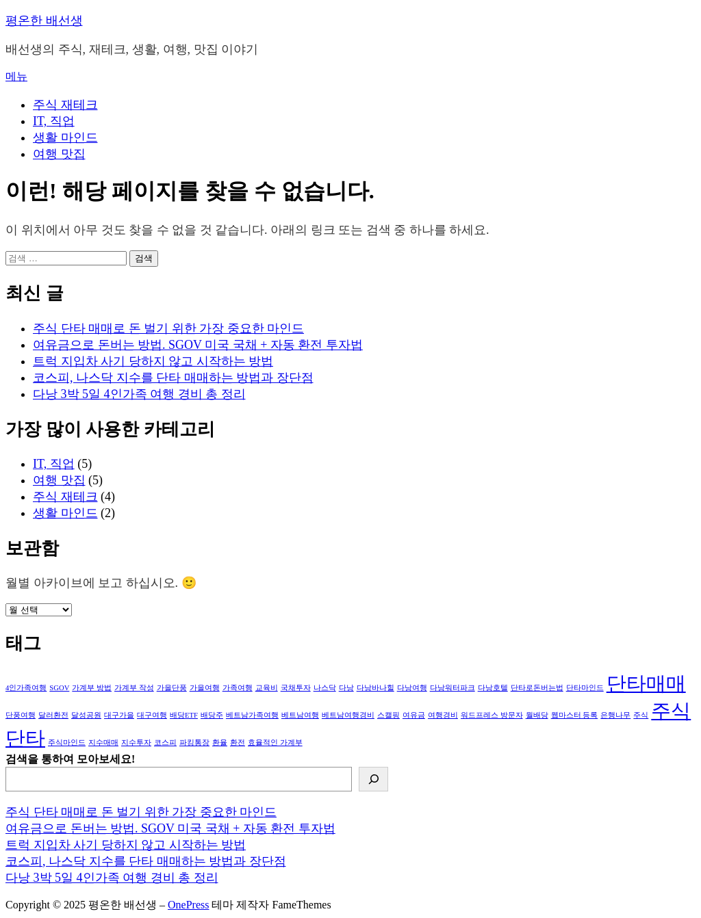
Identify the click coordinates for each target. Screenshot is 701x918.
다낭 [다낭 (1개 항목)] (346, 688)
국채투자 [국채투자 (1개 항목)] (296, 688)
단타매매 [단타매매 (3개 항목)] (646, 683)
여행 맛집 (59, 154)
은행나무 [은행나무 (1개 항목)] (615, 715)
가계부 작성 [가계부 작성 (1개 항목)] (134, 688)
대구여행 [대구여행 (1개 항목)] (152, 715)
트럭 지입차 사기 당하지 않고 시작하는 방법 (153, 361)
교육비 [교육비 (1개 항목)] (266, 688)
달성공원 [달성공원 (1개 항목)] (86, 715)
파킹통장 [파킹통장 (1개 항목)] (194, 742)
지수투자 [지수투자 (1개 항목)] (136, 742)
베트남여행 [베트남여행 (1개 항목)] (300, 715)
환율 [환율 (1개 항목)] (219, 742)
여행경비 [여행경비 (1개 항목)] (443, 715)
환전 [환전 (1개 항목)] (237, 742)
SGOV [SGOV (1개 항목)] (59, 688)
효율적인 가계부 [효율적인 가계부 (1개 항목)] (275, 742)
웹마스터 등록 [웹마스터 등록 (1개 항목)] (574, 715)
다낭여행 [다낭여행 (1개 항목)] (412, 688)
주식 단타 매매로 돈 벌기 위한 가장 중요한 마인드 (168, 328)
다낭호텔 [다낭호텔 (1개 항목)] (493, 688)
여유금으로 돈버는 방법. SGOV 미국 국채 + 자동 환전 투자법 (198, 345)
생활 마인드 (65, 137)
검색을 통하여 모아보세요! (70, 759)
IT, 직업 (54, 121)
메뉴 (16, 76)
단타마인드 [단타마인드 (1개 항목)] (585, 688)
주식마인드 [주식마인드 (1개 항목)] (67, 742)
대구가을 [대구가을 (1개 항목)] (119, 715)
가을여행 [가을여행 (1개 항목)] (205, 688)
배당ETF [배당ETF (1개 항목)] (184, 715)
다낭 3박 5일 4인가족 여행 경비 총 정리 (139, 394)
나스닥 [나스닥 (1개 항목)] (325, 688)
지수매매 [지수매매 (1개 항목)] (103, 742)
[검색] (373, 779)
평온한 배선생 (44, 20)
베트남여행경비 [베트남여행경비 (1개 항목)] (348, 715)
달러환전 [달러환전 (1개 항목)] (53, 715)
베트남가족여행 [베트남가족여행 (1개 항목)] (252, 715)
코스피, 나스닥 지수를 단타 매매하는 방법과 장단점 (173, 377)
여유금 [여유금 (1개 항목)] (414, 715)
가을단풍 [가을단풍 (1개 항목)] (172, 688)
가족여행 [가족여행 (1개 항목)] (237, 688)
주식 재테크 (65, 105)
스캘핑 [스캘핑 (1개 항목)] (388, 715)
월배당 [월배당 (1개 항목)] (537, 715)
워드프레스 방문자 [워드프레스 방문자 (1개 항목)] (492, 715)
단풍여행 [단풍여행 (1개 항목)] (20, 715)
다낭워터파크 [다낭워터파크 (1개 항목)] (452, 688)
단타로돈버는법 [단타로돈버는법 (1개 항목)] (537, 688)
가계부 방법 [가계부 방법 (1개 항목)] (92, 688)
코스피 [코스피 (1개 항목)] (165, 742)
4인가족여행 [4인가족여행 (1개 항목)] (26, 688)
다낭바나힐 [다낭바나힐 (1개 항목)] (375, 688)
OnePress (188, 904)
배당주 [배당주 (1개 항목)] (212, 715)
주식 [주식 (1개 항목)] (640, 715)
